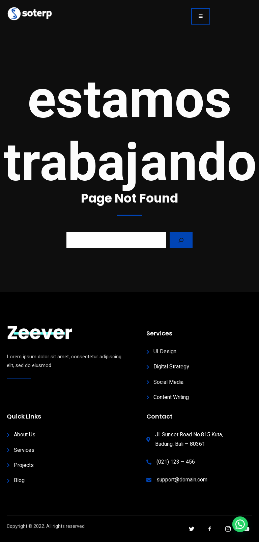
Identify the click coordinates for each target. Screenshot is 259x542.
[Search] (181, 240)
